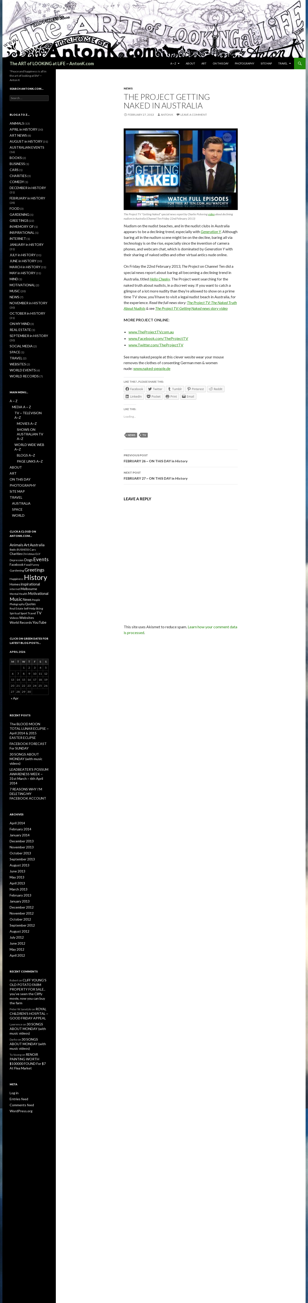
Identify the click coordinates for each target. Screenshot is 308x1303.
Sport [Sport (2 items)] (23, 564)
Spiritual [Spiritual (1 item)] (15, 564)
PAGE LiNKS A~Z (27, 406)
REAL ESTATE (18, 296)
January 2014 (18, 769)
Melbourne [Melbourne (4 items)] (29, 537)
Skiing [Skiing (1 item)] (39, 559)
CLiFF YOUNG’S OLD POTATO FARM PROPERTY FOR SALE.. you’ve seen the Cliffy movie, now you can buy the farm (29, 918)
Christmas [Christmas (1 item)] (29, 497)
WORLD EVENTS (20, 331)
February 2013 (19, 827)
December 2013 (20, 775)
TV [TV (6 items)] (38, 564)
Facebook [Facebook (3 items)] (17, 510)
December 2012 (20, 838)
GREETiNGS (17, 204)
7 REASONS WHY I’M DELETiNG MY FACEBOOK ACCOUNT (27, 729)
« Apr (14, 650)
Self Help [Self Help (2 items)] (29, 559)
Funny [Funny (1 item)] (35, 509)
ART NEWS (17, 135)
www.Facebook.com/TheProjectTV (158, 338)
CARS (13, 163)
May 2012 (16, 879)
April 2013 (16, 815)
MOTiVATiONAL (20, 262)
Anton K (167, 114)
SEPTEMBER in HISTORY (25, 302)
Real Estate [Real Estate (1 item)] (16, 559)
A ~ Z (173, 63)
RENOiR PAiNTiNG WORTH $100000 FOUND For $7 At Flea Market (29, 976)
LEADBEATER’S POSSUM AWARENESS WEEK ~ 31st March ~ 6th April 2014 (26, 714)
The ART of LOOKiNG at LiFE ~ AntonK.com (52, 63)
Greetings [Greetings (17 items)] (35, 515)
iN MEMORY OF (20, 210)
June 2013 (16, 804)
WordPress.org (20, 1022)
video (211, 214)
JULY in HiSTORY (20, 233)
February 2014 (19, 763)
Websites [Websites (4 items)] (26, 569)
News (131, 435)
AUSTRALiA (19, 446)
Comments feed (20, 1016)
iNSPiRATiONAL (20, 215)
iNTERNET (16, 221)
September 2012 (20, 856)
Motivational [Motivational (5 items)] (38, 542)
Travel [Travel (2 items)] (32, 564)
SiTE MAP (266, 63)
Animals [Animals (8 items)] (16, 487)
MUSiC (14, 267)
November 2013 (20, 781)
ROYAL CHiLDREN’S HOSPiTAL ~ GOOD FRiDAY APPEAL (27, 937)
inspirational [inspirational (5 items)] (30, 532)
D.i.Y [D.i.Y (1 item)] (37, 497)
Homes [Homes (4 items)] (15, 532)
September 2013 (20, 792)
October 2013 (19, 786)
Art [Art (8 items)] (26, 487)
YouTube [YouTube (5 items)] (39, 575)
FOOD (14, 192)
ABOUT (190, 63)
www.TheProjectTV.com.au (151, 332)
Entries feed (18, 1010)
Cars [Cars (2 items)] (32, 493)
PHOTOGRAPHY (244, 63)
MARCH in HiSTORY (22, 244)
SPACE (14, 314)
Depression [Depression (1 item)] (17, 504)
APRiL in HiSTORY (21, 129)
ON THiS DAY (221, 63)
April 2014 (16, 758)
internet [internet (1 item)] (15, 537)
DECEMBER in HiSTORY (25, 181)
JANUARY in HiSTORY (23, 227)
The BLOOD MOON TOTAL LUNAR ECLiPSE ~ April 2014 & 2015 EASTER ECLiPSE (29, 680)
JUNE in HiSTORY (21, 239)
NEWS (128, 88)
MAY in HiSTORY (20, 250)
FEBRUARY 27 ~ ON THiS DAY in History (181, 475)
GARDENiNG (18, 198)
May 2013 (16, 810)
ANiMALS (16, 123)
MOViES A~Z (25, 379)
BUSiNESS (16, 158)
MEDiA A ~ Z (20, 367)
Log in (13, 1004)
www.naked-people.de (151, 368)
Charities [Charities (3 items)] (16, 497)
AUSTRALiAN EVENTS (24, 146)
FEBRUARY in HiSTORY (24, 187)
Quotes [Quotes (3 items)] (30, 554)
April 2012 (16, 885)
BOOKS (15, 152)
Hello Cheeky (160, 279)
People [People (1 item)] (36, 549)
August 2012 (18, 862)
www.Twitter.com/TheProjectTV (155, 345)
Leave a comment (193, 114)
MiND (13, 256)
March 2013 (17, 821)
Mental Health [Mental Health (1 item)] (18, 543)
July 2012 (16, 867)
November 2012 (20, 844)
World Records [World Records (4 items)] (21, 575)
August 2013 (18, 798)
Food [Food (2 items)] (27, 510)
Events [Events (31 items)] (41, 504)
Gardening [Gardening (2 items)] (17, 516)
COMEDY (16, 175)
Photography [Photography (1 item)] (17, 554)
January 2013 (18, 833)
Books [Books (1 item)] (13, 492)
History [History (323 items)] (35, 524)
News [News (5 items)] (27, 549)
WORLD (17, 458)
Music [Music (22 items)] (16, 549)
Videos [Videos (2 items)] (14, 570)
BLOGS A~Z (24, 400)
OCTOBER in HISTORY (24, 285)
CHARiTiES (17, 169)
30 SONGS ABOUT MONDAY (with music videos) (29, 951)
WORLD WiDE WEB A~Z (29, 394)
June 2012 (16, 873)
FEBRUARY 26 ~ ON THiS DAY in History (181, 457)
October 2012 (19, 850)
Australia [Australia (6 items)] (37, 488)
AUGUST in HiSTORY (23, 140)
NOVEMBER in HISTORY (25, 279)
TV (144, 435)
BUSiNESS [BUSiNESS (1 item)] (23, 492)
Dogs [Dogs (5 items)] (28, 504)
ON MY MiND (18, 290)
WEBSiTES (16, 325)
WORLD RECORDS (21, 337)
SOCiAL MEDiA (19, 308)
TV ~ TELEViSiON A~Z (28, 373)
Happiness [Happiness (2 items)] (16, 526)
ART (203, 63)
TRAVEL (283, 63)
